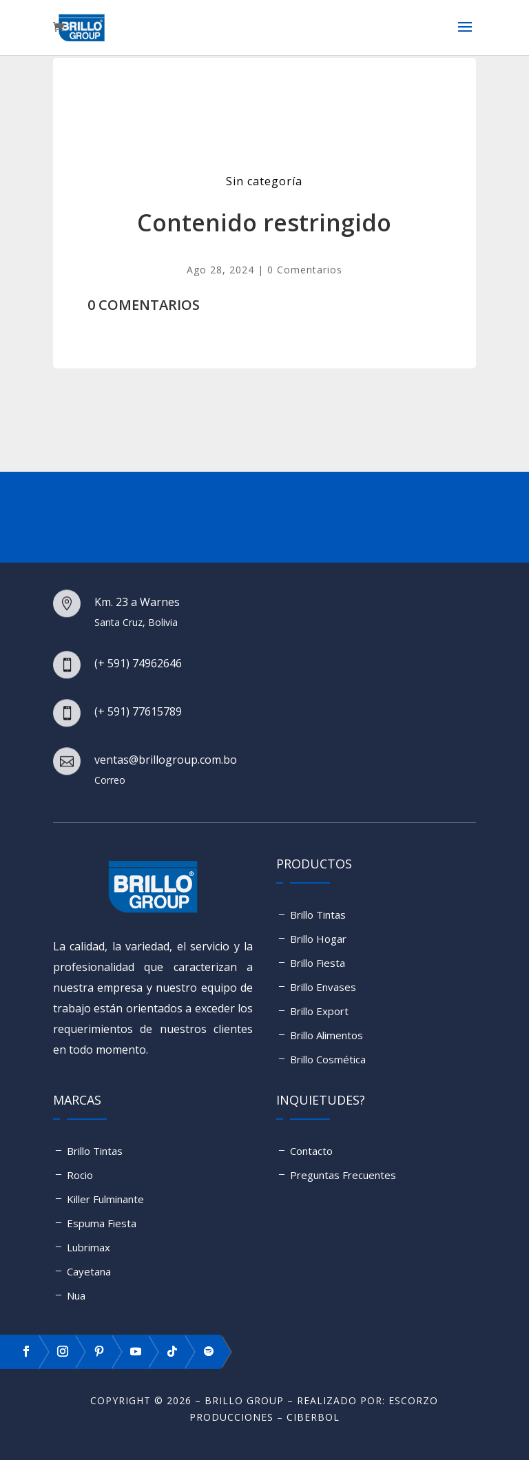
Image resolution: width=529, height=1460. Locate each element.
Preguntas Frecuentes (343, 1175)
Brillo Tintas (318, 914)
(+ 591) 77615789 (138, 711)
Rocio (80, 1175)
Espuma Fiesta (101, 1223)
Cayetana (89, 1271)
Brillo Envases (323, 987)
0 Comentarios (304, 269)
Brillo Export (319, 1011)
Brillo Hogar (318, 939)
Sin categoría (264, 181)
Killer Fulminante (105, 1199)
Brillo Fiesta (317, 963)
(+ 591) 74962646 (138, 663)
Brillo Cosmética (328, 1059)
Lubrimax (88, 1247)
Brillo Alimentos (326, 1035)
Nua (76, 1295)
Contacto (311, 1151)
